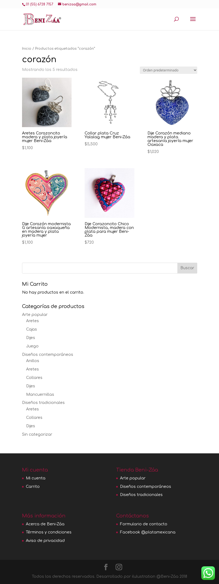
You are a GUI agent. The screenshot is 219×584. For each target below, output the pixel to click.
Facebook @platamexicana (147, 532)
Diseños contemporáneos (47, 355)
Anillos (32, 361)
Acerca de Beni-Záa (45, 524)
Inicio (26, 49)
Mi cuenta (35, 478)
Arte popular (35, 315)
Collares (34, 378)
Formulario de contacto (143, 524)
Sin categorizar (37, 434)
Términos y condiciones (49, 532)
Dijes (30, 338)
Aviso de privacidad (45, 541)
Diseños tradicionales (43, 403)
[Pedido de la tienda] (168, 70)
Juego (32, 346)
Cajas (31, 329)
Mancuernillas (40, 395)
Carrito (33, 487)
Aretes (32, 321)
